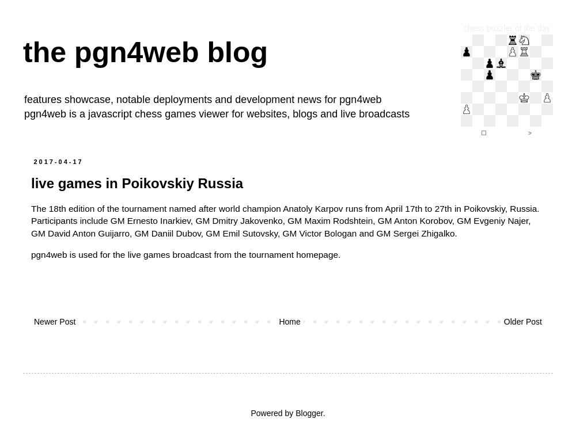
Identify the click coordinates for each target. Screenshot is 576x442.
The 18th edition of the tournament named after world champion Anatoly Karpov (187, 209)
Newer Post (54, 321)
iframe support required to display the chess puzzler (507, 86)
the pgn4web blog (145, 52)
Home (289, 321)
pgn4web (360, 99)
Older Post (523, 321)
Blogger (309, 413)
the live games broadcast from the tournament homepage (225, 255)
